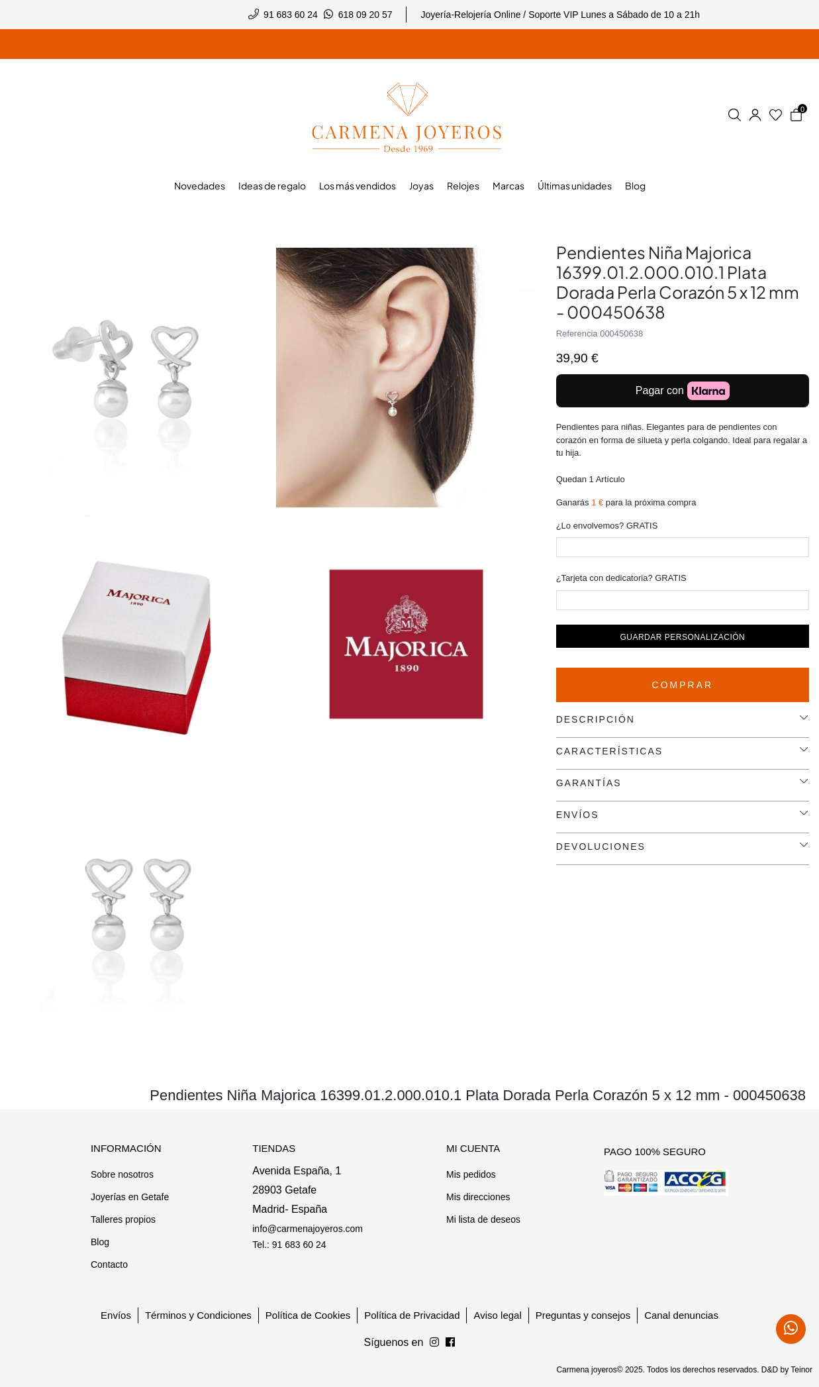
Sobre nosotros (122, 1174)
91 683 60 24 (291, 14)
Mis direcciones (478, 1197)
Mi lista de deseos (483, 1219)
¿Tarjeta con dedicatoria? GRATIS (621, 578)
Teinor (801, 1369)
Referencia (577, 333)
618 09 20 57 (365, 14)
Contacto (109, 1264)
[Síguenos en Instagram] (450, 1343)
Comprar (683, 685)
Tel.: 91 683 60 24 (289, 1244)
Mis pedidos (471, 1174)
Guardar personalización (682, 637)
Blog (100, 1242)
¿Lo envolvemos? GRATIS (607, 526)
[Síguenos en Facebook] (434, 1343)
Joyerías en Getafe (130, 1197)
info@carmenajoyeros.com (307, 1228)
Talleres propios (123, 1219)
